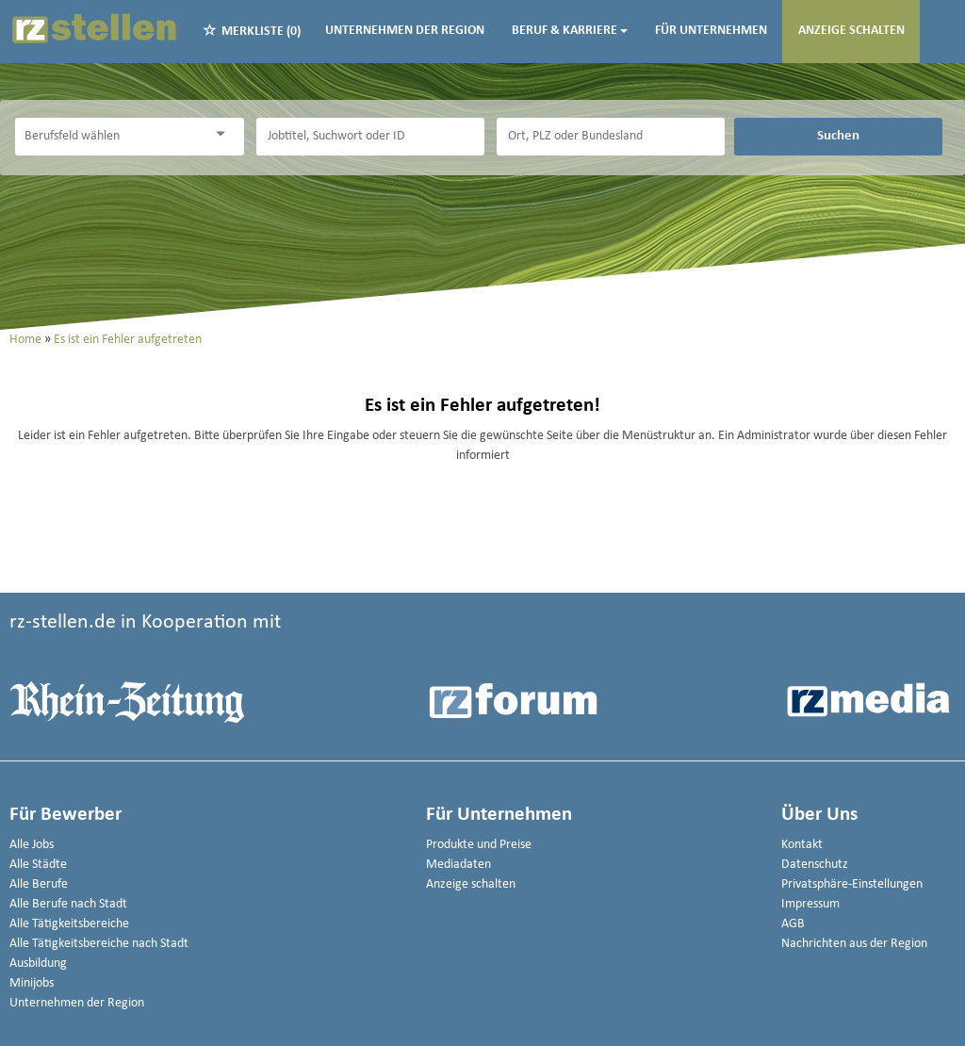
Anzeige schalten (851, 31)
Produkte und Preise (479, 845)
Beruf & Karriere (570, 31)
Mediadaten (458, 865)
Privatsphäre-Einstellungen (852, 884)
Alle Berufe (38, 884)
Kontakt (802, 845)
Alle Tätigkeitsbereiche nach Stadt (98, 944)
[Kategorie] (110, 136)
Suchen (838, 135)
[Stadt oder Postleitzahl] (611, 136)
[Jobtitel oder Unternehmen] (370, 136)
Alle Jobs (31, 845)
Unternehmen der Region (404, 31)
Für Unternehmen (711, 31)
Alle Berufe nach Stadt (68, 904)
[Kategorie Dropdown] (225, 134)
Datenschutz (814, 865)
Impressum (810, 904)
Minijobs (31, 983)
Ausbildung (38, 963)
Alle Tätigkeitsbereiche (69, 924)
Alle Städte (38, 865)
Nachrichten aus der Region (854, 944)
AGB (793, 924)
